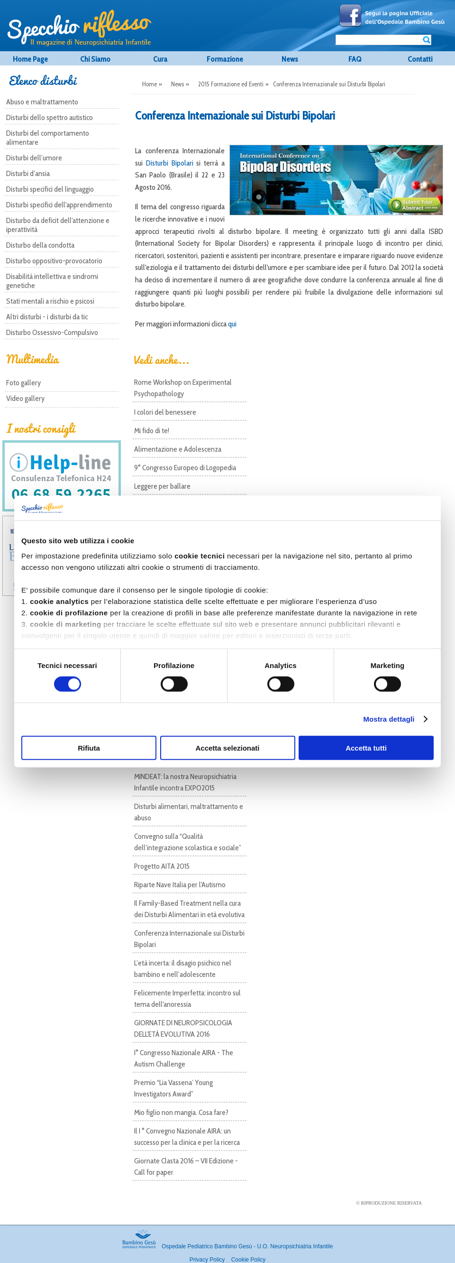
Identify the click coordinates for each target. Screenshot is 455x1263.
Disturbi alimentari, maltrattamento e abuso (188, 812)
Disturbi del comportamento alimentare (47, 138)
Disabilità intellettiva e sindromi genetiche (52, 281)
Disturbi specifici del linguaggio (50, 189)
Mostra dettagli (388, 719)
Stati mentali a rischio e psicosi (50, 301)
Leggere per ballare (162, 486)
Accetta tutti (366, 747)
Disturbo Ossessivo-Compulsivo (52, 332)
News (290, 59)
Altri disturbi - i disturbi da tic (47, 316)
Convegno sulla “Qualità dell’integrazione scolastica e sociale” (187, 842)
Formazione (225, 59)
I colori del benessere (165, 412)
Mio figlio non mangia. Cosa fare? (181, 1112)
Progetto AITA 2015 (162, 866)
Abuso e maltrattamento (42, 101)
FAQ (354, 59)
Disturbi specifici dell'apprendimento (59, 204)
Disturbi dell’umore (34, 157)
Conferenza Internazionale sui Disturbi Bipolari (189, 939)
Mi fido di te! (151, 430)
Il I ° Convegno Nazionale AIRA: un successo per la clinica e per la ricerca (187, 1136)
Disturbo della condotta (40, 245)
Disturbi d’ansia (28, 173)
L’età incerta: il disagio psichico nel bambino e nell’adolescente (182, 968)
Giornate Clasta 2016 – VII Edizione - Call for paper (186, 1166)
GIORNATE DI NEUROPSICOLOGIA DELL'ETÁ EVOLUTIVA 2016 (183, 1028)
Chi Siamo (95, 59)
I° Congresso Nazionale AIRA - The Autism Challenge (183, 1058)
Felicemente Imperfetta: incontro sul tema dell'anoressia (187, 998)
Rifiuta (89, 747)
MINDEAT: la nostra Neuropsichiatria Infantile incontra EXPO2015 (185, 782)
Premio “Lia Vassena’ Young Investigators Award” (173, 1088)
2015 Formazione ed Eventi (231, 84)
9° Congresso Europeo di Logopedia (185, 467)
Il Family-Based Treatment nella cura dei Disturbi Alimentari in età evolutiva (189, 909)
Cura (160, 59)
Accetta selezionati (227, 747)
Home (149, 84)
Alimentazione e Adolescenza (177, 449)
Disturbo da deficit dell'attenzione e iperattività (57, 225)
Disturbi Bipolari (169, 162)
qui (232, 323)
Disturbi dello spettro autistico (49, 117)
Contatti (420, 59)
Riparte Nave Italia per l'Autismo (180, 884)
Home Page (30, 59)
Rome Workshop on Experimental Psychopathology (183, 388)
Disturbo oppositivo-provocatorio (54, 260)
